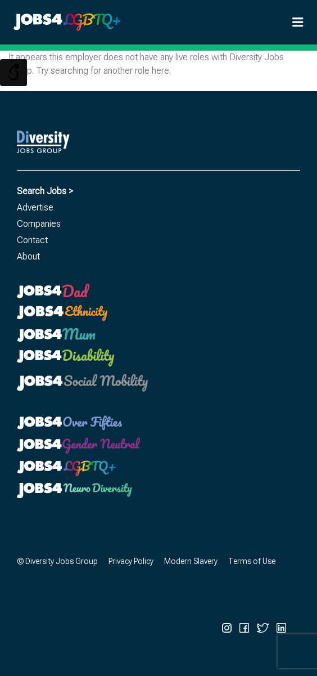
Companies (39, 223)
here (160, 70)
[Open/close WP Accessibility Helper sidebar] (13, 72)
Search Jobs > (45, 191)
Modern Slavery (191, 561)
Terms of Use (251, 561)
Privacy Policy (130, 561)
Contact (32, 240)
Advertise (35, 207)
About (28, 256)
